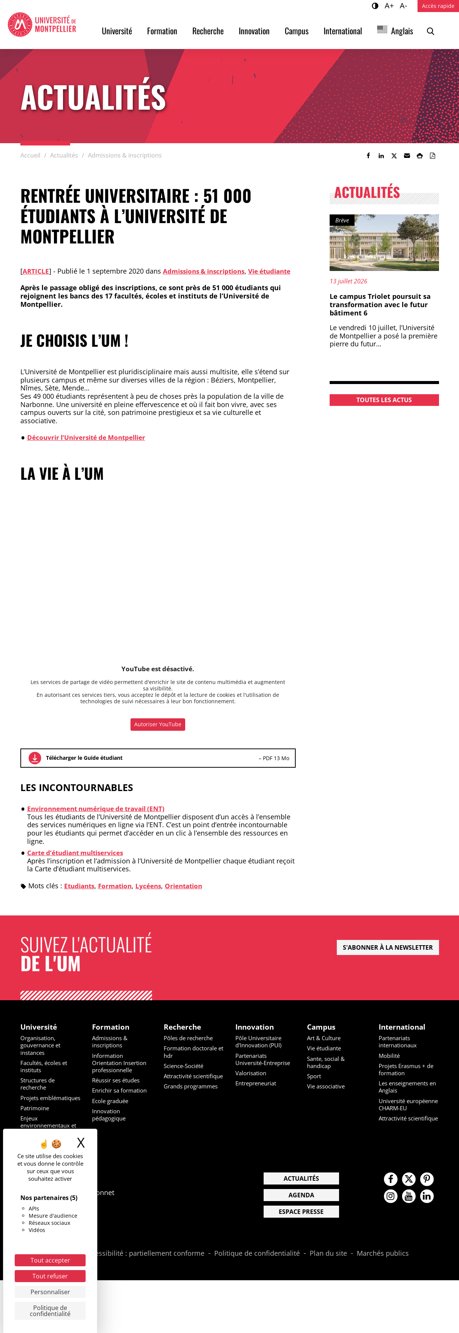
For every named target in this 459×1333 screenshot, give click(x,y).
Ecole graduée (112, 1110)
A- (404, 5)
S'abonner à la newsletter (388, 955)
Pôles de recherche (191, 1047)
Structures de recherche (39, 1092)
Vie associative (327, 1095)
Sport (315, 1085)
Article (36, 270)
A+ (390, 5)
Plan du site (328, 1284)
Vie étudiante (326, 1057)
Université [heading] (39, 1035)
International (343, 30)
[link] (368, 155)
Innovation (254, 30)
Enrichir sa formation (122, 1099)
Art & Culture (325, 1047)
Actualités (301, 1209)
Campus (297, 30)
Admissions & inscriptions (207, 270)
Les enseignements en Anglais (406, 1095)
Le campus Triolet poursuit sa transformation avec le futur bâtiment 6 (380, 304)
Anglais (402, 30)
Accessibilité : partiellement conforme (144, 1284)
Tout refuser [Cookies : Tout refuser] (50, 1276)
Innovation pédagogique (110, 1123)
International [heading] (404, 1035)
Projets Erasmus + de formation (409, 1078)
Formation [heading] (111, 1035)
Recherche (208, 30)
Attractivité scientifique (180, 1088)
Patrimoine (36, 1124)
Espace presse (301, 1242)
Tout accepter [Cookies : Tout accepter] (50, 1260)
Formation (162, 30)
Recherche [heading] (183, 1035)
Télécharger (35, 766)
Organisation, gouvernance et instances (42, 1054)
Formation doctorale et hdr (193, 1060)
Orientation (191, 893)
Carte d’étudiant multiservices (79, 860)
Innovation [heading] (255, 1035)
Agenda (301, 1225)
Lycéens (153, 893)
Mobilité (390, 1065)
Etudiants (80, 893)
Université (117, 30)
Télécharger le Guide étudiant (84, 766)
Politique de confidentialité (257, 1284)
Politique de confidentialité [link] (50, 1311)
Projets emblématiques (42, 1110)
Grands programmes (194, 1102)
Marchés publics (383, 1284)
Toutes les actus (384, 400)
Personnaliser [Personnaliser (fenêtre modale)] (50, 1292)
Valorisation (252, 1089)
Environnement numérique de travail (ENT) (101, 816)
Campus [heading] (322, 1035)
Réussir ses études (118, 1089)
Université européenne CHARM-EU (408, 1117)
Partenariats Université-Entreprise (253, 1072)
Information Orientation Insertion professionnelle (122, 1072)
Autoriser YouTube (157, 732)
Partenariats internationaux (400, 1050)
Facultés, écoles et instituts (46, 1075)
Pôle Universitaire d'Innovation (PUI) (260, 1050)
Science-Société (186, 1075)
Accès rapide (438, 5)
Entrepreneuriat (258, 1099)
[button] (407, 155)
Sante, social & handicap (327, 1071)
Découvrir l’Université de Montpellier (90, 445)
